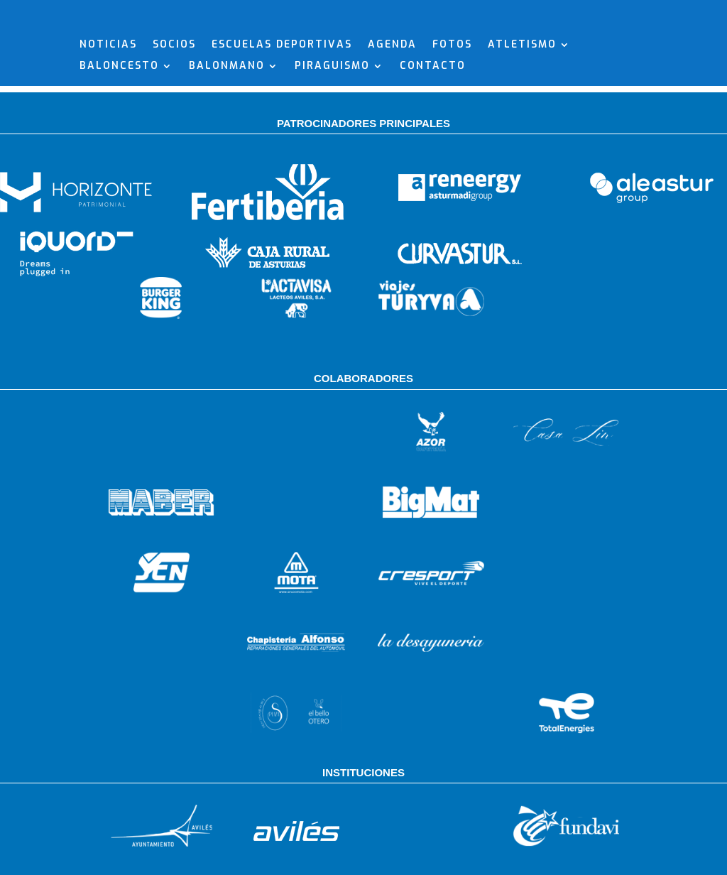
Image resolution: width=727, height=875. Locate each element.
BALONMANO (227, 141)
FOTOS (452, 120)
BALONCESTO (119, 141)
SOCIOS (174, 120)
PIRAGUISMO (332, 141)
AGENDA (392, 120)
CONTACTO (433, 141)
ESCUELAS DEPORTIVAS (282, 120)
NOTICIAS (108, 120)
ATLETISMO (522, 120)
